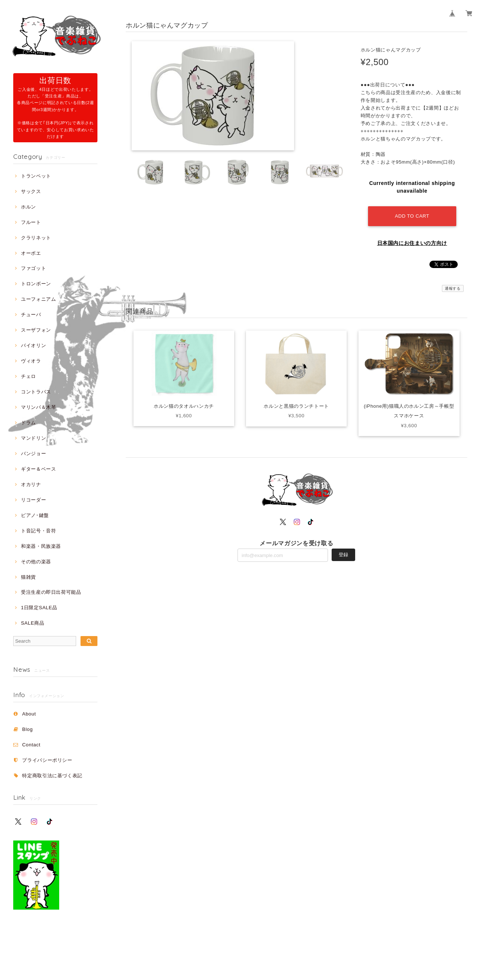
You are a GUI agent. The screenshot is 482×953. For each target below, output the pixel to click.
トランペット (36, 176)
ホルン (28, 207)
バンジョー (33, 453)
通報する (453, 288)
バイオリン (33, 345)
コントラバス (36, 392)
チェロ (28, 376)
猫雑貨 (28, 577)
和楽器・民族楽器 (41, 546)
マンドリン (33, 438)
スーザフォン (36, 330)
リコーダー (33, 500)
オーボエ (31, 253)
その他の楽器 (36, 561)
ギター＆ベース (38, 469)
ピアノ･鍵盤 (35, 515)
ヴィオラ (31, 361)
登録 (343, 554)
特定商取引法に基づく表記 (52, 775)
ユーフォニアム (38, 299)
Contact (31, 744)
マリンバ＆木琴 (38, 407)
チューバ (31, 314)
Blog (27, 729)
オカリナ (31, 484)
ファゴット (33, 268)
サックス (31, 191)
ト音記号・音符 (38, 530)
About (29, 714)
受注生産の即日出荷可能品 (51, 592)
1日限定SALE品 (39, 607)
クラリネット (36, 237)
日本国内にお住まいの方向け (412, 243)
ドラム (28, 422)
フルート (31, 222)
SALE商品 (32, 623)
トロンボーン (36, 283)
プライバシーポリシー (47, 760)
